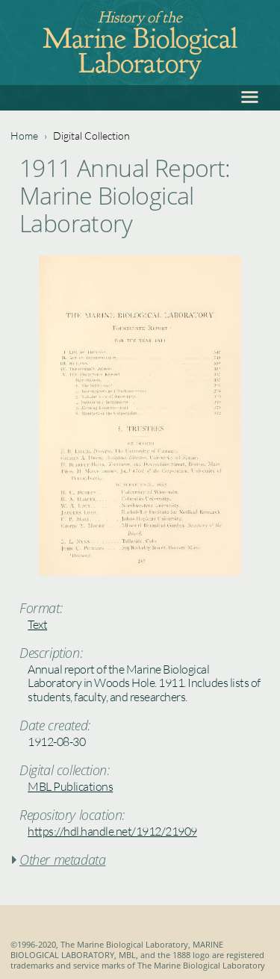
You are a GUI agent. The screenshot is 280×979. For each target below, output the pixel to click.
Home (24, 135)
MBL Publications (70, 786)
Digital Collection (91, 135)
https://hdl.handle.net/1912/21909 (112, 831)
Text (37, 624)
